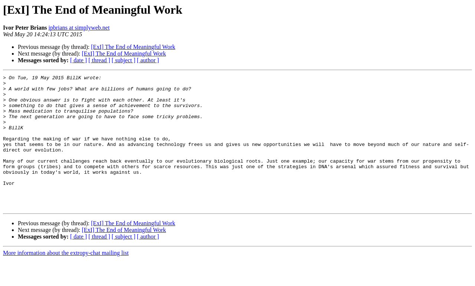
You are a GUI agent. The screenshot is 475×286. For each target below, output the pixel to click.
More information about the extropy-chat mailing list (66, 279)
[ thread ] (99, 60)
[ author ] (148, 60)
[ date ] (78, 60)
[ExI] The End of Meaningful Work (133, 47)
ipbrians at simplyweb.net (79, 27)
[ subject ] (123, 60)
